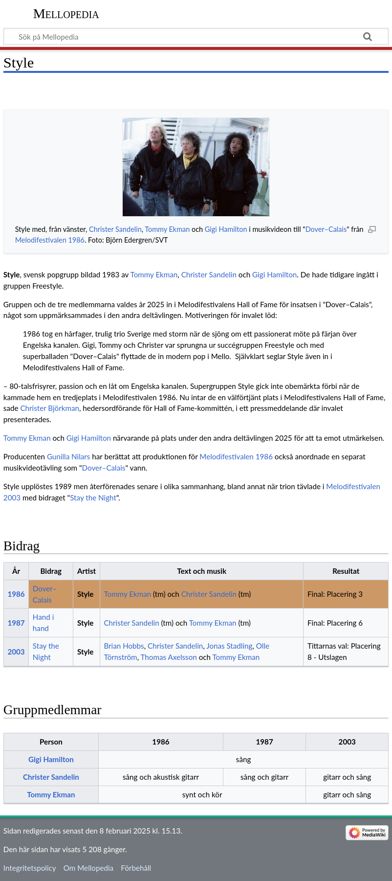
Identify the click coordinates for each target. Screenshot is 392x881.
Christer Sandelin (115, 229)
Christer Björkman (49, 408)
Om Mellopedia (88, 867)
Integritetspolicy (29, 867)
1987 (15, 622)
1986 (15, 593)
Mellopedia (66, 13)
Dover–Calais (326, 229)
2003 (15, 651)
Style (85, 593)
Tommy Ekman (167, 229)
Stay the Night (93, 497)
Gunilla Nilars (68, 456)
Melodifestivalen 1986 (50, 240)
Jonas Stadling (229, 645)
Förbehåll (136, 867)
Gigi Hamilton (226, 229)
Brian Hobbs (124, 645)
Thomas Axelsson (169, 657)
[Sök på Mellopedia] (196, 36)
